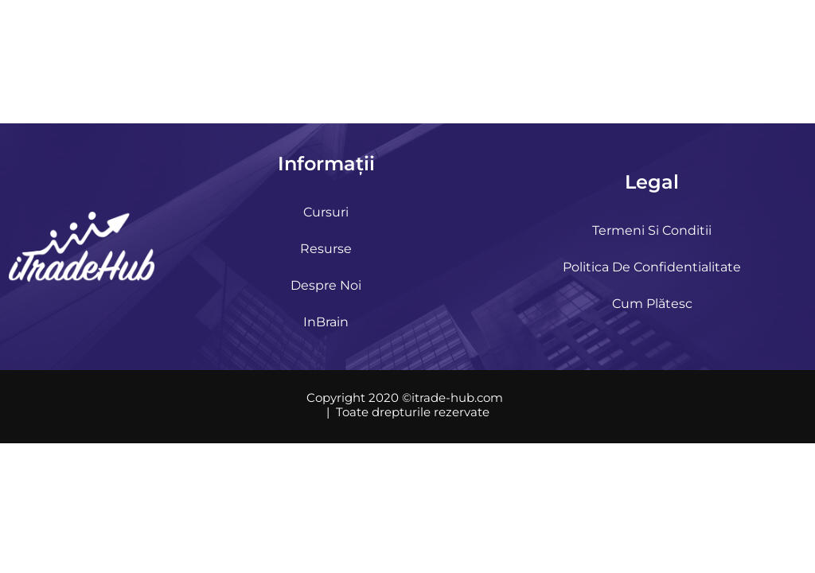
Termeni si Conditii (652, 230)
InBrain (326, 321)
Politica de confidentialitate (652, 267)
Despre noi (326, 285)
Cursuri (326, 212)
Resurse (326, 248)
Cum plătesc (652, 303)
